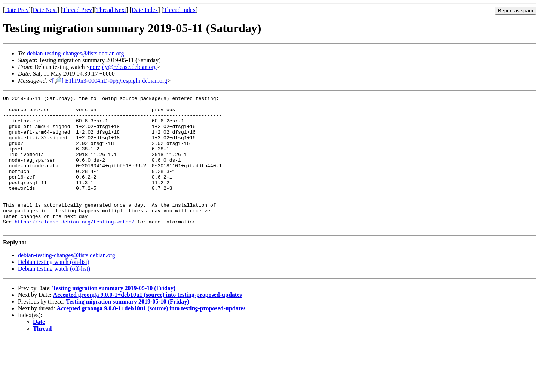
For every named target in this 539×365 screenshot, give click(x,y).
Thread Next (111, 10)
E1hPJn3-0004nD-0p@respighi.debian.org (116, 80)
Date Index (145, 10)
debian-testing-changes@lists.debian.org (75, 53)
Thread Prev (77, 10)
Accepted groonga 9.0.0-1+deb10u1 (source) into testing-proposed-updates (147, 322)
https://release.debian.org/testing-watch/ (74, 247)
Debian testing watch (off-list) (54, 295)
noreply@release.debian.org (123, 67)
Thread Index (179, 10)
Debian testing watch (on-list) (53, 289)
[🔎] (58, 80)
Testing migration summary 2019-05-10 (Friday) (113, 315)
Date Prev (17, 10)
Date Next (45, 10)
